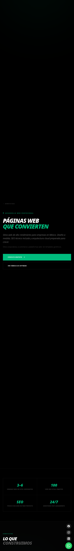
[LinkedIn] (68, 538)
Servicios (9, 203)
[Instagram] (68, 532)
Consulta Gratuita (16, 257)
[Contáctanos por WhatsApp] (68, 545)
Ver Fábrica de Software (17, 266)
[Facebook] (68, 526)
